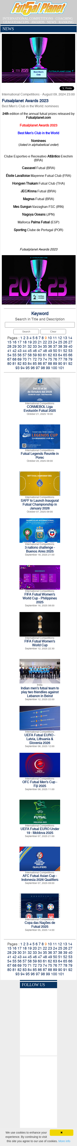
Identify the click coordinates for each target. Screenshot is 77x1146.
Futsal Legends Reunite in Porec (40, 456)
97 (38, 368)
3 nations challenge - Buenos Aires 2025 (40, 549)
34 (40, 346)
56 (19, 355)
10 (50, 338)
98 (43, 368)
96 (33, 368)
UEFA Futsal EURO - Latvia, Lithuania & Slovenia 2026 (39, 739)
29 (14, 346)
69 (19, 359)
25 (60, 342)
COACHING (64, 18)
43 (19, 351)
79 (70, 359)
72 (35, 359)
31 (25, 346)
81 (14, 363)
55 (14, 355)
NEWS (51, 22)
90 (60, 363)
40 (70, 346)
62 (50, 355)
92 (70, 363)
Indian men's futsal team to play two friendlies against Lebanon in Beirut (40, 692)
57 (25, 355)
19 (30, 342)
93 (17, 368)
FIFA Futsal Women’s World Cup (39, 643)
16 (14, 342)
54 (9, 355)
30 (19, 346)
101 (61, 368)
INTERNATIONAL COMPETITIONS (28, 18)
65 (65, 355)
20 (35, 342)
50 (55, 351)
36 (50, 346)
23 (50, 342)
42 (14, 351)
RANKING (66, 22)
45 (30, 351)
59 (35, 355)
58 (30, 355)
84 (30, 363)
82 (19, 363)
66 (70, 355)
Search (26, 331)
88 (50, 363)
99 (48, 368)
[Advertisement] (38, 1093)
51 (60, 351)
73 (40, 359)
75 (50, 359)
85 (35, 363)
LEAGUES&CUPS (16, 22)
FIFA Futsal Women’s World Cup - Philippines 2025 (40, 598)
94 (23, 368)
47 (40, 351)
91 (65, 363)
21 (40, 342)
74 (45, 359)
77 (60, 359)
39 (65, 346)
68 (14, 359)
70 (25, 359)
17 (19, 342)
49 (50, 351)
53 (70, 351)
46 (35, 351)
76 (55, 359)
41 (9, 351)
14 (70, 338)
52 (65, 351)
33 (35, 346)
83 (25, 363)
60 (40, 355)
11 (55, 338)
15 (9, 342)
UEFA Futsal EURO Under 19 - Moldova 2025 (40, 831)
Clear (53, 331)
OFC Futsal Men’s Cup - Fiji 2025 (39, 784)
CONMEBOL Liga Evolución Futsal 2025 (40, 409)
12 (60, 338)
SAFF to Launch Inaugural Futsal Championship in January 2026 (40, 504)
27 (70, 342)
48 (45, 351)
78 (65, 359)
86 (40, 363)
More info (64, 1141)
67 (9, 359)
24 (55, 342)
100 (54, 368)
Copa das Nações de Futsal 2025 (40, 925)
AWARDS (37, 22)
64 (60, 355)
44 (25, 351)
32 (30, 346)
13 (65, 338)
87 (45, 363)
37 (55, 346)
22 (45, 342)
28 (9, 346)
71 (30, 359)
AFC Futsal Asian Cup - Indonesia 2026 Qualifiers (39, 878)
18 (25, 342)
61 (45, 355)
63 (55, 355)
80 (9, 363)
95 (28, 368)
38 (60, 346)
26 (65, 342)
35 (45, 346)
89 (55, 363)
